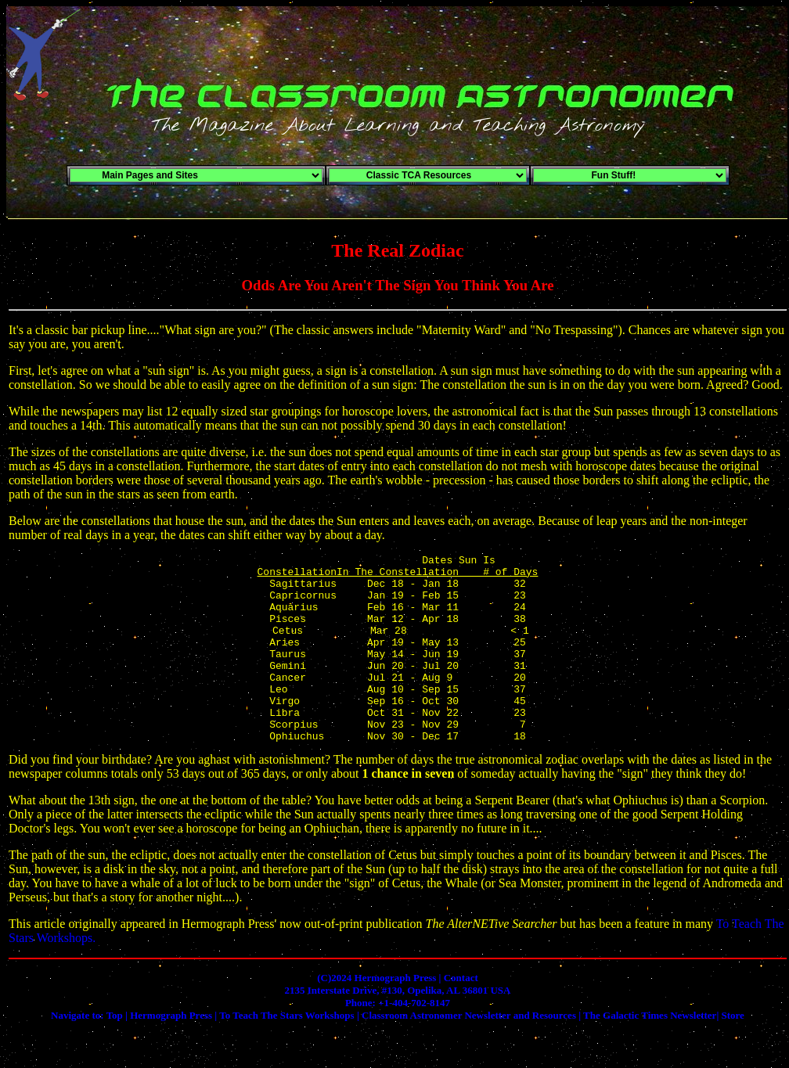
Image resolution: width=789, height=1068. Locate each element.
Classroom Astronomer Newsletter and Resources (469, 1053)
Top (114, 1053)
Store (733, 1053)
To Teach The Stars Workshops (286, 1053)
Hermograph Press (171, 1053)
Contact (461, 1015)
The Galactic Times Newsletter (649, 1053)
